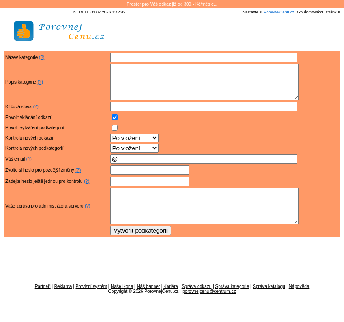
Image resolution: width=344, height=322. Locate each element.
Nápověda (299, 299)
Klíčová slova (18, 113)
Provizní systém (91, 299)
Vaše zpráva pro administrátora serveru (44, 216)
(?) (41, 57)
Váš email (15, 165)
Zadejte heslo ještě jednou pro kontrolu (43, 188)
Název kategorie (21, 57)
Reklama (63, 299)
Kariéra (170, 299)
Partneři (43, 299)
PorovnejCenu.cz (278, 12)
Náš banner (148, 299)
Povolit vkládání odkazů (28, 124)
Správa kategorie (232, 299)
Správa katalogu (269, 299)
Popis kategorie (20, 85)
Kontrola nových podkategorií (34, 155)
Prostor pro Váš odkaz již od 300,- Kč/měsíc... (172, 4)
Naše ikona (122, 299)
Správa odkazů (197, 299)
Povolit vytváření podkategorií (34, 134)
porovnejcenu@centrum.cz (209, 304)
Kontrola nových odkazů (29, 144)
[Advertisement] (235, 34)
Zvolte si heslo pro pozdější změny (39, 176)
